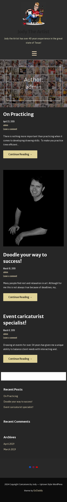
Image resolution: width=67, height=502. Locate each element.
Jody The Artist (33, 32)
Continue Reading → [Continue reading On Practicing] (20, 154)
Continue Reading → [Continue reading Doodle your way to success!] (20, 297)
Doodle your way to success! (18, 401)
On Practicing (18, 114)
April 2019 (9, 444)
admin (5, 125)
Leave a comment (10, 129)
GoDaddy (38, 490)
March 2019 (10, 449)
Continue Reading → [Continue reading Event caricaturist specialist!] (20, 358)
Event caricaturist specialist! (18, 407)
